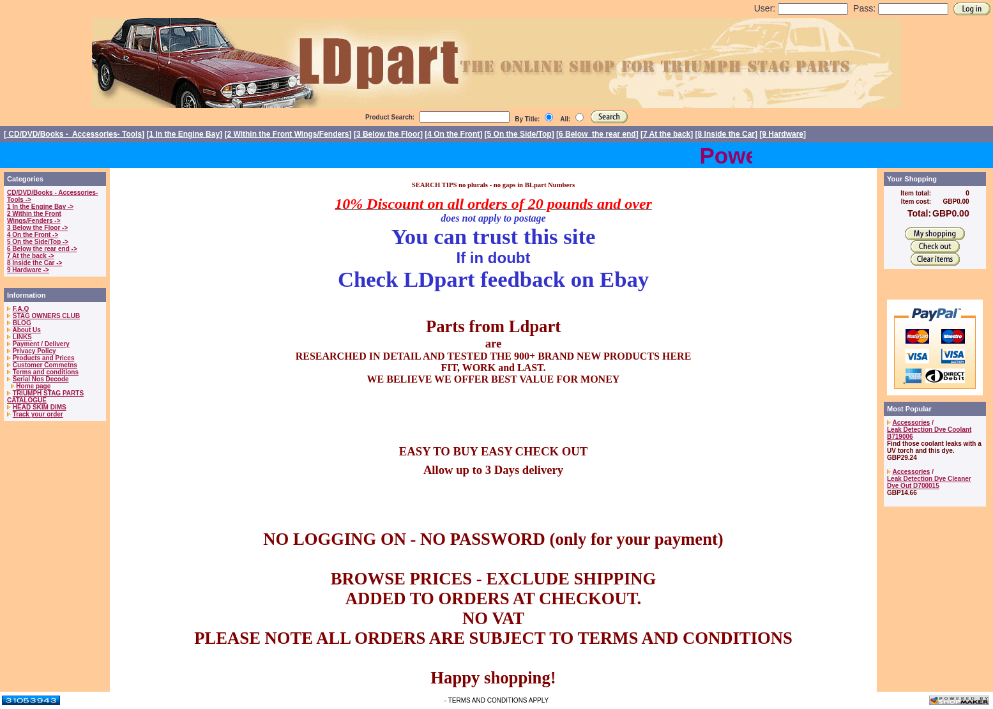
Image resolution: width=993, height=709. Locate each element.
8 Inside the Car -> (34, 262)
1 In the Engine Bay (184, 134)
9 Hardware (782, 134)
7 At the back (666, 134)
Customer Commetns (45, 365)
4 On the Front (453, 134)
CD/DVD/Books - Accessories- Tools (74, 134)
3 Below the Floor (388, 134)
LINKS (22, 336)
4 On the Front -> (32, 234)
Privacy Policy (34, 350)
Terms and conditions (46, 372)
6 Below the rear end (597, 134)
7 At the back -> (30, 255)
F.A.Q (21, 308)
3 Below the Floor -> (37, 227)
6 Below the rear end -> (42, 248)
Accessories (911, 422)
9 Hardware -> (28, 269)
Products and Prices (44, 358)
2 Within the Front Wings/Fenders (288, 134)
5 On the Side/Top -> (37, 241)
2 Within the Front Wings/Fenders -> (34, 217)
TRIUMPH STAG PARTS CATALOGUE (45, 397)
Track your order (38, 414)
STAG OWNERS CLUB (46, 315)
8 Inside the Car (726, 134)
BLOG (22, 322)
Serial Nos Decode (41, 379)
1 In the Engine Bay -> (40, 206)
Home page (33, 386)
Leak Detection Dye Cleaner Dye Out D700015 (929, 482)
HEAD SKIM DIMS (39, 407)
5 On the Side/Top (519, 134)
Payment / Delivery (41, 343)
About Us (26, 329)
